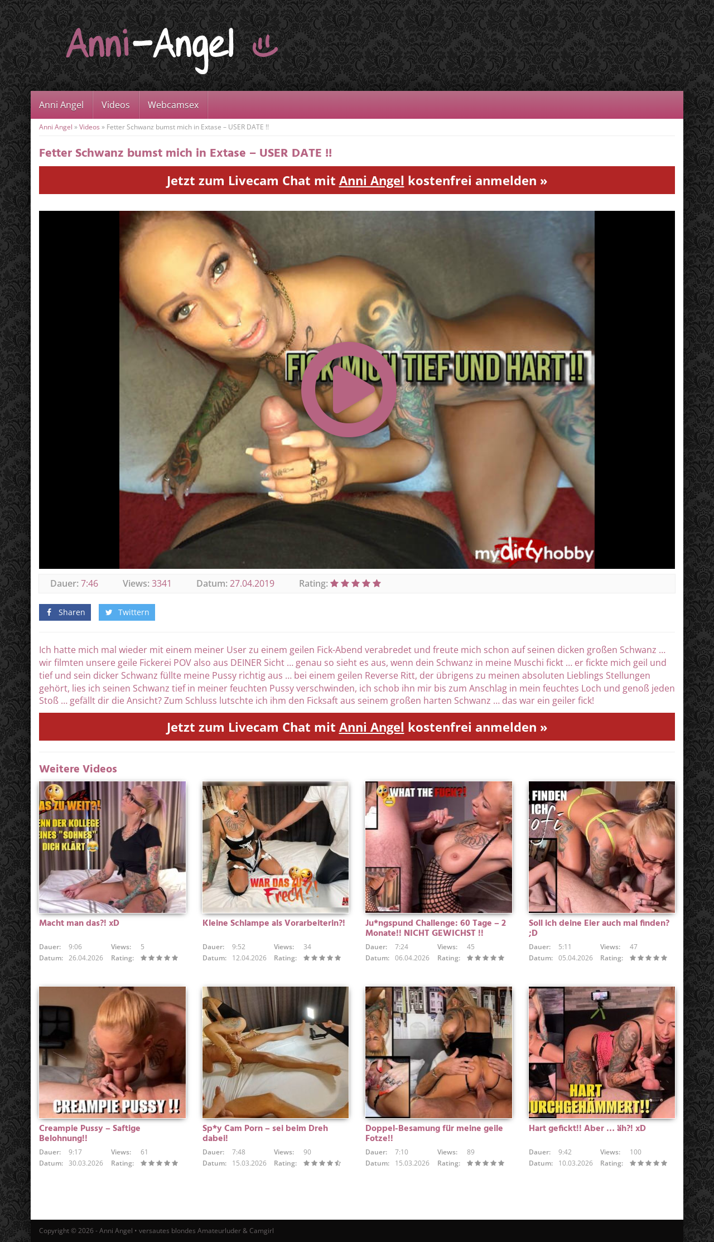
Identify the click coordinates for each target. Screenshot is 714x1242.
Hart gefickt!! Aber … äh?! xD (587, 1129)
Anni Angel (61, 105)
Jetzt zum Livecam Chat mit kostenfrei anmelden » (357, 180)
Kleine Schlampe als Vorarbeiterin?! (273, 923)
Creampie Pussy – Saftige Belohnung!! (90, 1134)
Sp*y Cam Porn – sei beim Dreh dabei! (265, 1134)
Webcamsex (173, 105)
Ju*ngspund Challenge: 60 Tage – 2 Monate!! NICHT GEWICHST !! (435, 928)
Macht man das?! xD (79, 923)
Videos (116, 105)
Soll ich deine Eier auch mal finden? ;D (599, 928)
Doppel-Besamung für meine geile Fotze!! (434, 1134)
